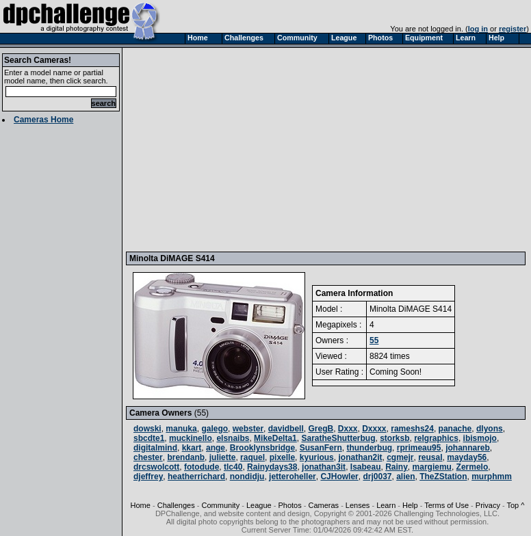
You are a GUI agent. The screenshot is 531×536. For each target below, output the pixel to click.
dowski (147, 428)
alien (405, 476)
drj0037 (377, 476)
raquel (252, 457)
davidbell (286, 428)
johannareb (467, 448)
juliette (222, 457)
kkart (192, 448)
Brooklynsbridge (262, 448)
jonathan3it (324, 467)
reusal (430, 457)
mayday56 (467, 457)
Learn (386, 505)
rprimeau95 (419, 448)
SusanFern (321, 448)
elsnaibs (232, 438)
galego (214, 428)
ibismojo (480, 438)
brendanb (186, 457)
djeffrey (148, 476)
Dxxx (348, 428)
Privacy (488, 505)
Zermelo (472, 467)
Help (410, 505)
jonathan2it (360, 457)
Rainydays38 (272, 467)
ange (215, 448)
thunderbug (369, 448)
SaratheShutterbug (338, 438)
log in (478, 29)
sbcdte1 (148, 438)
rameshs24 (412, 428)
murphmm (491, 476)
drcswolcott (156, 467)
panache (455, 428)
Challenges (176, 505)
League (259, 505)
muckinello (190, 438)
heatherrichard (196, 476)
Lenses (358, 505)
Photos (289, 505)
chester (148, 457)
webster (248, 428)
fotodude (201, 467)
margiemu (432, 467)
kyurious (317, 457)
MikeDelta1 (275, 438)
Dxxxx (374, 428)
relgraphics (436, 438)
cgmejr (400, 457)
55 (374, 340)
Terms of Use (446, 505)
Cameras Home (43, 119)
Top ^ (515, 505)
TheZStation (443, 476)
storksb (394, 438)
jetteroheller (292, 476)
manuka (181, 428)
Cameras (323, 505)
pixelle (282, 457)
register (512, 29)
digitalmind (155, 448)
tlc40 (233, 467)
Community (221, 505)
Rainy (396, 467)
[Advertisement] (327, 149)
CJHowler (339, 476)
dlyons (489, 428)
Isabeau (365, 467)
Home (141, 505)
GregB (320, 428)
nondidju (247, 476)
